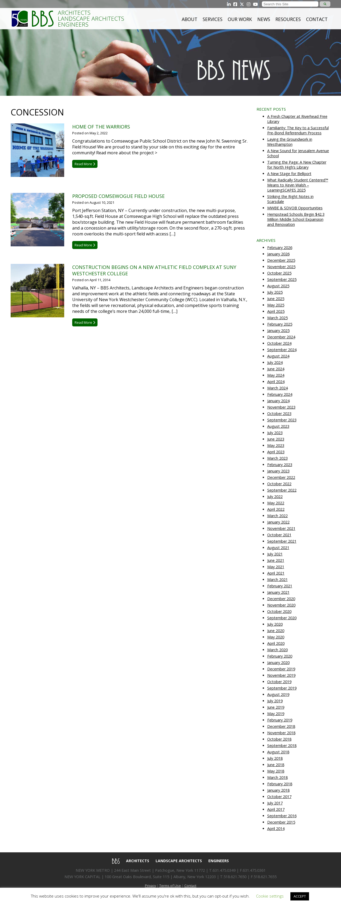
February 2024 (279, 394)
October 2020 (279, 611)
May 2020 (275, 637)
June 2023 (275, 439)
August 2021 (278, 547)
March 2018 (277, 777)
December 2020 (281, 598)
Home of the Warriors (101, 126)
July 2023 (275, 432)
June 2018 (275, 764)
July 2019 (275, 700)
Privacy (150, 885)
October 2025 (279, 273)
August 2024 (278, 356)
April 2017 (276, 809)
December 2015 (281, 822)
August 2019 (278, 694)
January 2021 (278, 592)
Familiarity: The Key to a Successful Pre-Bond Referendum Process (298, 130)
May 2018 (275, 771)
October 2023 (279, 413)
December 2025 (281, 260)
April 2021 (276, 573)
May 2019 (275, 713)
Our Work (240, 19)
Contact (317, 19)
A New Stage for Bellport (289, 173)
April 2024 (276, 381)
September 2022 (282, 490)
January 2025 (278, 330)
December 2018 (281, 726)
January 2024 (278, 400)
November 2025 (281, 266)
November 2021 (281, 528)
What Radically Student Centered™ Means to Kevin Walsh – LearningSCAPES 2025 (297, 185)
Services (212, 19)
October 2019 (279, 681)
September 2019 (282, 688)
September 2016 (282, 815)
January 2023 (278, 471)
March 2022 (277, 515)
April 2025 (276, 311)
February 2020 (279, 656)
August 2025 (278, 285)
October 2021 (279, 534)
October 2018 (279, 739)
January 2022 (278, 522)
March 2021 (277, 579)
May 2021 (275, 566)
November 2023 (281, 407)
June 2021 (275, 560)
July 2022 (275, 496)
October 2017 (279, 796)
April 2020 (276, 643)
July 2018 (275, 758)
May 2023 (275, 445)
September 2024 (282, 349)
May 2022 (275, 502)
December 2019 (281, 668)
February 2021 (279, 585)
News (263, 19)
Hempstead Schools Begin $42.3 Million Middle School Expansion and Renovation (295, 219)
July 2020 (275, 624)
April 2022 (276, 509)
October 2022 (279, 483)
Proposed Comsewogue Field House (118, 196)
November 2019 (281, 675)
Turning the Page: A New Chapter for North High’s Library (296, 165)
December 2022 (281, 477)
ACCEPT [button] (300, 896)
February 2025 (279, 324)
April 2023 (276, 451)
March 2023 (277, 458)
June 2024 (275, 368)
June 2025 (275, 298)
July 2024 (275, 362)
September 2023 (282, 419)
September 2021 (282, 541)
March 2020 (277, 649)
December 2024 (281, 336)
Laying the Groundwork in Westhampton (289, 142)
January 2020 (278, 662)
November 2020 (281, 605)
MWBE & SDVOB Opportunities (295, 207)
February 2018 (279, 783)
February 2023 (279, 464)
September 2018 (282, 745)
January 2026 (278, 253)
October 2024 (279, 343)
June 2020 (275, 630)
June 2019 (275, 707)
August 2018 (278, 751)
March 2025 (277, 317)
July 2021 (275, 554)
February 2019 (279, 720)
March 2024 (277, 388)
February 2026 (279, 247)
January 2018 (278, 790)
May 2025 (275, 305)
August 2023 (278, 426)
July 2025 (275, 292)
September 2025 (282, 279)
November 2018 (281, 732)
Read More (85, 163)
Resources (288, 19)
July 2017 (275, 803)
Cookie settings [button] (270, 896)
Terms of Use (170, 885)
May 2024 (275, 375)
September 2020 (282, 617)
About (189, 19)
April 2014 (276, 828)
